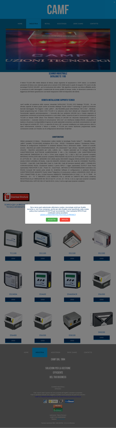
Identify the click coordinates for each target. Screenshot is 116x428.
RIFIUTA (65, 220)
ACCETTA (51, 220)
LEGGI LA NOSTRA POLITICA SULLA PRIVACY (58, 215)
